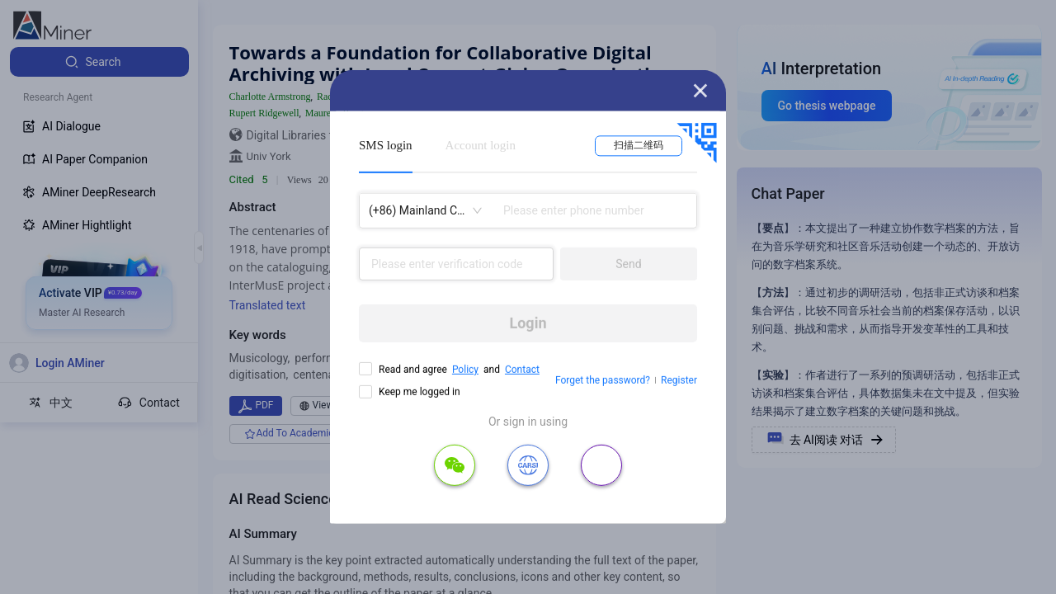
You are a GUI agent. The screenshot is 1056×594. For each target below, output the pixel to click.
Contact (522, 369)
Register (679, 380)
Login (527, 323)
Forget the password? (602, 380)
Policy (465, 369)
